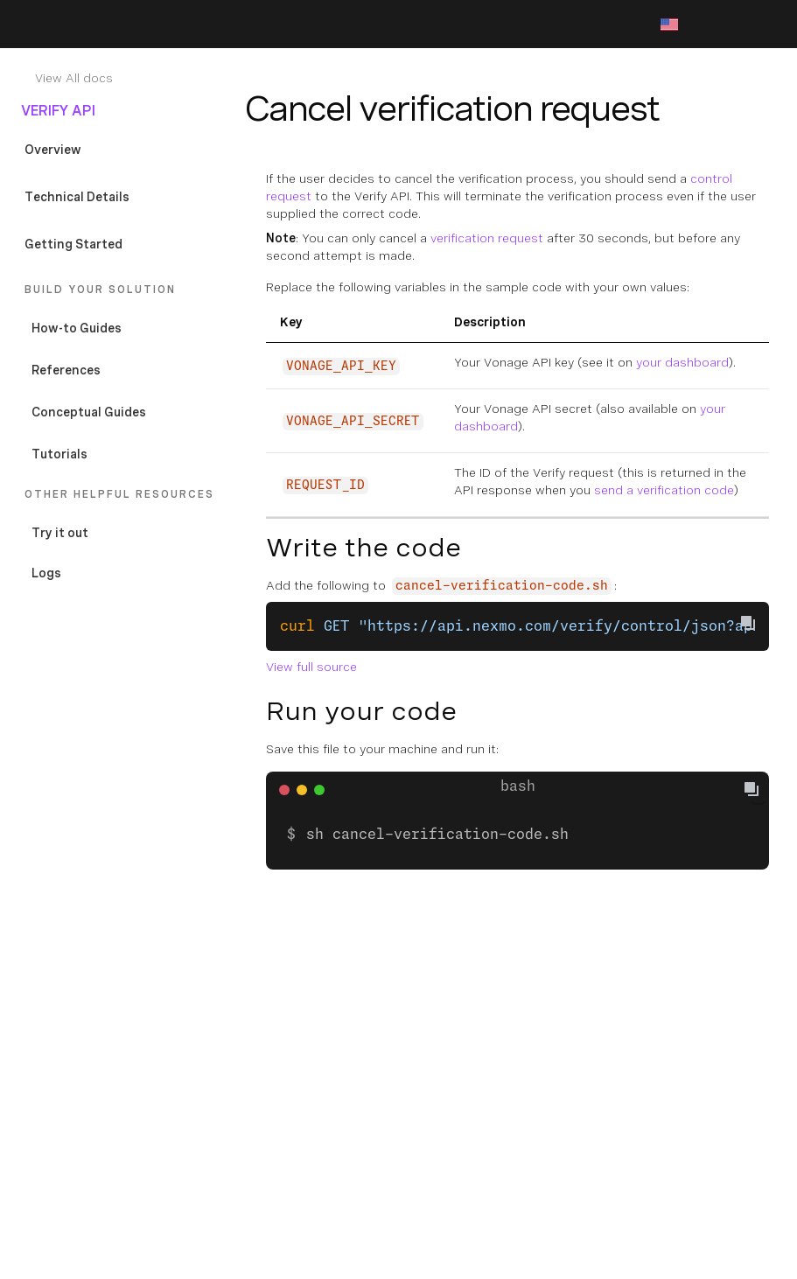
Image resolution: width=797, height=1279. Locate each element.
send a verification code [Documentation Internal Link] (664, 490)
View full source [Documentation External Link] (311, 667)
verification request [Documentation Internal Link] (486, 238)
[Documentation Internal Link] (133, 78)
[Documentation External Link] (129, 533)
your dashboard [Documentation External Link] (682, 362)
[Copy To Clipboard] (748, 623)
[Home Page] (98, 24)
